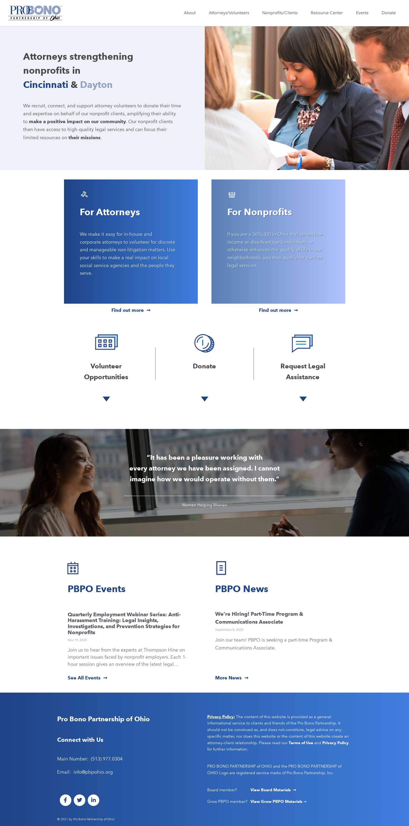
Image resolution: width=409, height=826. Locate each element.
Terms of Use (301, 742)
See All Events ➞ (87, 677)
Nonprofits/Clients (281, 13)
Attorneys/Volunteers (230, 13)
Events (363, 13)
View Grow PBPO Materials (276, 801)
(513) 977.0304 (106, 759)
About (191, 13)
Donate (389, 12)
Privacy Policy (335, 742)
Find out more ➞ (130, 310)
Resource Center (328, 13)
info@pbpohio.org (93, 772)
